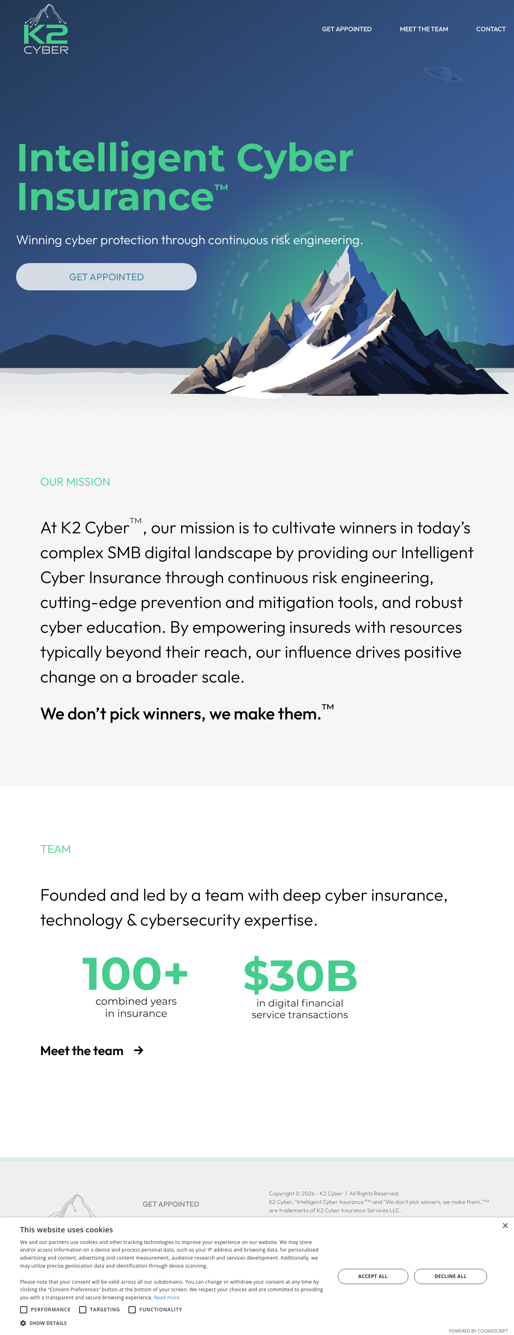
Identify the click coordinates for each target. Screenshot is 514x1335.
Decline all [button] (450, 1276)
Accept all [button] (373, 1276)
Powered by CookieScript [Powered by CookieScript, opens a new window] (478, 1331)
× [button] (505, 1226)
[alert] (257, 1276)
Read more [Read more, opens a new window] (167, 1297)
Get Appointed (106, 277)
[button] (173, 1323)
